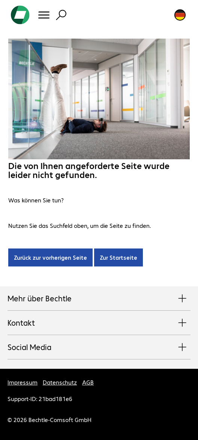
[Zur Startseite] (20, 15)
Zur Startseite (118, 257)
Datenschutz (60, 382)
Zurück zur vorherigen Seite (50, 257)
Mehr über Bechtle (99, 298)
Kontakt (99, 323)
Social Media (99, 347)
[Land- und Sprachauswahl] (180, 15)
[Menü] (44, 15)
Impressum (23, 382)
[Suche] (61, 15)
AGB (88, 382)
